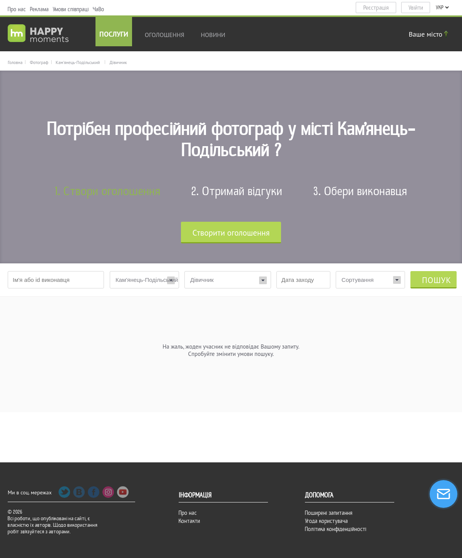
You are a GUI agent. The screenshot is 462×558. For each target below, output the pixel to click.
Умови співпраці (71, 9)
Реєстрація (376, 8)
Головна (15, 62)
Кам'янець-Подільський (78, 62)
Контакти (189, 521)
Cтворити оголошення (231, 233)
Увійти (415, 8)
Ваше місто (429, 34)
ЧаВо (98, 9)
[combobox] (370, 279)
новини (213, 35)
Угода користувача (326, 521)
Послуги (113, 34)
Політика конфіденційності (336, 529)
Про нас (17, 9)
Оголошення (164, 35)
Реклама (39, 9)
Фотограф (39, 62)
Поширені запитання (329, 513)
